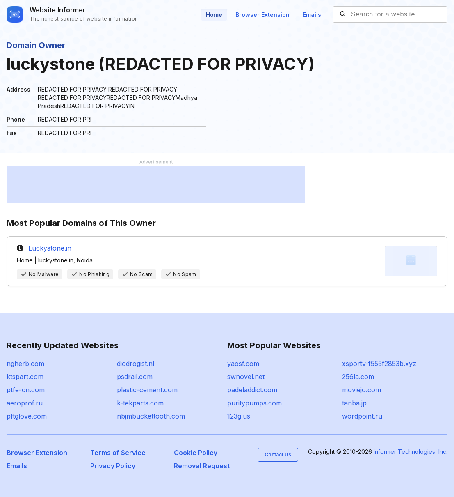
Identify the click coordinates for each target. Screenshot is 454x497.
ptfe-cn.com (26, 390)
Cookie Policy (195, 453)
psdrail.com (135, 377)
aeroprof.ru (25, 403)
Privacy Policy (112, 466)
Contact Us (278, 454)
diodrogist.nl (135, 363)
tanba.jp (354, 403)
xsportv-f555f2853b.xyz (379, 363)
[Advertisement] (156, 184)
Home (214, 14)
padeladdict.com (252, 390)
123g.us (238, 416)
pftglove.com (27, 416)
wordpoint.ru (362, 416)
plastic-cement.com (147, 390)
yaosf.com (243, 363)
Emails (312, 14)
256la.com (358, 377)
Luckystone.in (49, 248)
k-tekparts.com (140, 403)
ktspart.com (25, 377)
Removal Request (202, 466)
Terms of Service (118, 453)
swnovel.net (246, 377)
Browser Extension (262, 14)
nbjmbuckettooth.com (151, 416)
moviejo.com (361, 390)
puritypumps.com (254, 403)
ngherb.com (25, 363)
